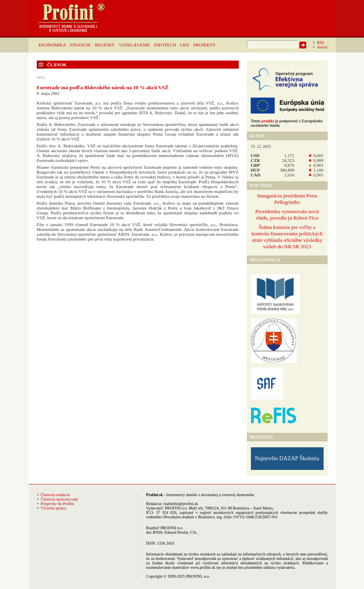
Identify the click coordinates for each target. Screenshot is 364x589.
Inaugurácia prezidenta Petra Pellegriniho (287, 199)
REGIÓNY (105, 44)
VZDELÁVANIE (134, 44)
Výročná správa (53, 508)
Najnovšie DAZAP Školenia (287, 458)
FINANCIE (80, 44)
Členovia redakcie (55, 495)
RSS (320, 42)
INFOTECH (165, 44)
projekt (267, 121)
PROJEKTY (205, 44)
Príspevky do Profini (57, 503)
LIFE (184, 44)
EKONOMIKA (52, 44)
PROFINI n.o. (176, 508)
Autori (322, 47)
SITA (41, 77)
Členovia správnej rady (59, 499)
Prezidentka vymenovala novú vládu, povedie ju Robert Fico (287, 214)
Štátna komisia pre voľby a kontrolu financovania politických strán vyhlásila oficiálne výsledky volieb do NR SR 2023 (286, 236)
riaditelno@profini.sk (180, 503)
